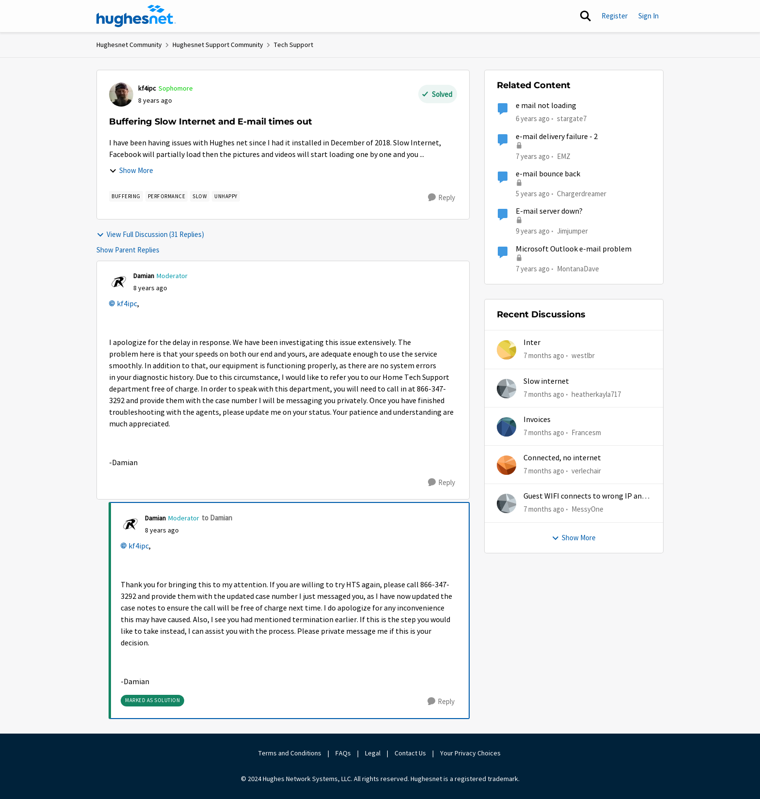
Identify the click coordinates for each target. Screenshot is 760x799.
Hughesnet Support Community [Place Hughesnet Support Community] (218, 44)
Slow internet (546, 381)
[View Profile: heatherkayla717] (506, 388)
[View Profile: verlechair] (506, 465)
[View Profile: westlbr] (506, 350)
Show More (131, 170)
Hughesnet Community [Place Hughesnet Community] (129, 44)
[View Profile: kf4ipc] (121, 94)
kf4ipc (127, 304)
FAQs (343, 753)
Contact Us (410, 753)
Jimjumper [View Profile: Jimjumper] (572, 230)
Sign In (648, 15)
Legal (372, 753)
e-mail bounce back (548, 174)
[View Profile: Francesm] (506, 427)
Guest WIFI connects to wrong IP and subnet (584, 496)
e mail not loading (546, 105)
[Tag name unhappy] (226, 196)
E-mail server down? (549, 211)
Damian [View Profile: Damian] (143, 275)
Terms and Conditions (289, 753)
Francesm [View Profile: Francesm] (586, 432)
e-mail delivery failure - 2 (557, 136)
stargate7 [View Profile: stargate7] (571, 118)
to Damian (217, 517)
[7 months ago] (543, 355)
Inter (531, 342)
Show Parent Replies (127, 249)
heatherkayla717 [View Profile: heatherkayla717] (596, 393)
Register (615, 15)
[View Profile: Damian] (118, 282)
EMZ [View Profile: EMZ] (563, 155)
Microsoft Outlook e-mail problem (574, 249)
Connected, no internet (562, 458)
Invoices (537, 419)
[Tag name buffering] (126, 196)
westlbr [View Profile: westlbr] (583, 355)
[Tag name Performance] (166, 196)
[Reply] (441, 197)
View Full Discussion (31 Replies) (150, 234)
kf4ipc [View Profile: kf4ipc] (147, 88)
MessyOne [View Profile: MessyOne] (587, 509)
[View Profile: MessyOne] (506, 503)
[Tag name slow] (199, 196)
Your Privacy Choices (471, 753)
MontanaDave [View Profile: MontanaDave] (578, 268)
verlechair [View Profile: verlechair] (586, 470)
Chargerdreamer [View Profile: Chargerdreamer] (581, 193)
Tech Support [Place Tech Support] (293, 44)
